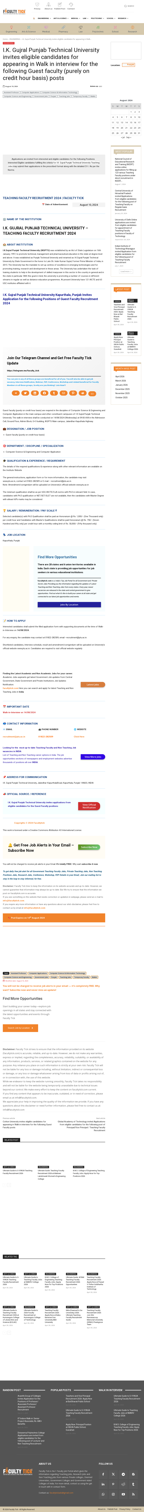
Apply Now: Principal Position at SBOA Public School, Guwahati (119, 343)
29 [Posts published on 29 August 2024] (131, 133)
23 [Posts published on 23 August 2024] (135, 127)
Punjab (53, 96)
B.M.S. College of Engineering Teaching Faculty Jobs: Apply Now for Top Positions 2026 (89, 1173)
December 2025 (122, 389)
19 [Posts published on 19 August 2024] (117, 127)
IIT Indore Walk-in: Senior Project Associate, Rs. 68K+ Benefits (30, 1421)
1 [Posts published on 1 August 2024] (131, 111)
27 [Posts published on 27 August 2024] (122, 133)
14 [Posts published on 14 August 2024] (126, 122)
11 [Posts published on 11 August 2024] (113, 122)
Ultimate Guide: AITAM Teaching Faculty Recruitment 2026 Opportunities (75, 1280)
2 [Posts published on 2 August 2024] (135, 111)
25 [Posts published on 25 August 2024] (113, 133)
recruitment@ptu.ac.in (14, 736)
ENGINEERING (15, 39)
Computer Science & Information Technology (59, 92)
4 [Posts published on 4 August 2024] (112, 117)
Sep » (128, 137)
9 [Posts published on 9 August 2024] (135, 117)
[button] (128, 6)
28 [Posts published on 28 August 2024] (126, 133)
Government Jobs (41, 96)
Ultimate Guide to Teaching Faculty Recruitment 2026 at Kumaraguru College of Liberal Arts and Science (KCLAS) (11, 1316)
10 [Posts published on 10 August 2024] (139, 117)
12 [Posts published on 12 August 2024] (117, 122)
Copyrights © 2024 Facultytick (29, 823)
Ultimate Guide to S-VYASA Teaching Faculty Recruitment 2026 (11, 1280)
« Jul (123, 137)
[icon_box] (37, 7)
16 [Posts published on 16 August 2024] (135, 122)
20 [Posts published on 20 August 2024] (122, 127)
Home (5, 39)
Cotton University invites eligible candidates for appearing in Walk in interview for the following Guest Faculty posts (27, 1124)
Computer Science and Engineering (18, 96)
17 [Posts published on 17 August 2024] (139, 122)
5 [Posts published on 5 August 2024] (117, 117)
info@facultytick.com (13, 900)
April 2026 (119, 376)
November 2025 (122, 393)
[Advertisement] (54, 132)
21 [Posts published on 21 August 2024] (126, 127)
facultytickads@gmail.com (61, 1492)
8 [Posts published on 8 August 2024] (131, 117)
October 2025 (121, 397)
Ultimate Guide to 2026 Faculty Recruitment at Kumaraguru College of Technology (32, 1315)
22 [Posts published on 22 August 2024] (131, 127)
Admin (93, 86)
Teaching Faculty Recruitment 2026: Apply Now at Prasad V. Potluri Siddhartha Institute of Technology (95, 1283)
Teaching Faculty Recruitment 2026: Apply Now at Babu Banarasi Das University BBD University (52, 1316)
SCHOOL (117, 301)
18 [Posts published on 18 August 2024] (113, 127)
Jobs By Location (69, 604)
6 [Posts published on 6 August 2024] (121, 117)
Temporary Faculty (80, 96)
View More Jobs (93, 756)
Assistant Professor (11, 92)
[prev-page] (4, 1185)
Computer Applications (30, 92)
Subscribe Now (89, 847)
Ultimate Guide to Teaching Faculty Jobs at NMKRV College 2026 (33, 1280)
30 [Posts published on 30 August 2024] (135, 133)
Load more (126, 271)
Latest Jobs (93, 684)
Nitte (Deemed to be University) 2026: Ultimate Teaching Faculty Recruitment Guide (74, 1315)
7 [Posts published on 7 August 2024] (126, 117)
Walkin (92, 96)
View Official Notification (89, 806)
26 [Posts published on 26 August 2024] (117, 133)
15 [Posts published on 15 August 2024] (131, 122)
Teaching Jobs (64, 96)
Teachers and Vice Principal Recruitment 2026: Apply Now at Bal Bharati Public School (119, 313)
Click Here (79, 736)
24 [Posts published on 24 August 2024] (139, 127)
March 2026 (120, 381)
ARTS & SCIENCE (9, 1167)
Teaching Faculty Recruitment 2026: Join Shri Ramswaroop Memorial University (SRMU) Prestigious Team (95, 1317)
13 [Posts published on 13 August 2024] (122, 122)
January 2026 (121, 385)
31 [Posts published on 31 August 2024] (139, 133)
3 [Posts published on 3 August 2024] (139, 111)
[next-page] (9, 1185)
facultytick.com (45, 581)
